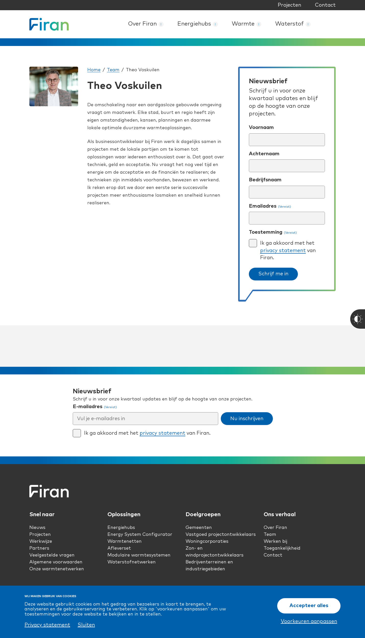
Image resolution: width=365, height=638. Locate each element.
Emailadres (270, 206)
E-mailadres (95, 407)
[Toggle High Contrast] (357, 319)
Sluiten (86, 625)
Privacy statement (47, 625)
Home (94, 70)
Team (113, 70)
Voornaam (261, 127)
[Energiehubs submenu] (215, 24)
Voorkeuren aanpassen (309, 621)
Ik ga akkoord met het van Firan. (288, 250)
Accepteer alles (308, 605)
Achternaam (264, 153)
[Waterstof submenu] (308, 24)
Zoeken (330, 24)
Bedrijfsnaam (265, 179)
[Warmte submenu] (258, 24)
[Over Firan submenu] (161, 24)
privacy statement (283, 250)
